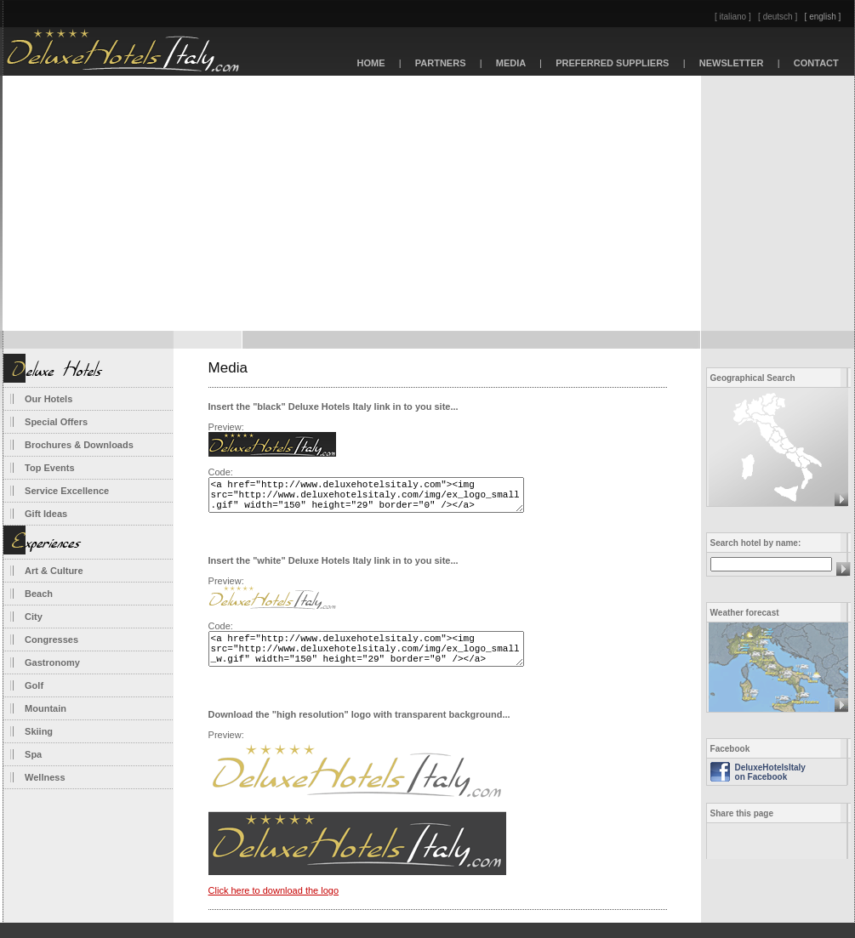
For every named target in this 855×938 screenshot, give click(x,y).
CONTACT (816, 63)
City (34, 616)
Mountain (45, 708)
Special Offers (56, 422)
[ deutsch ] (777, 16)
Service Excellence (67, 491)
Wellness (45, 777)
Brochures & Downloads (79, 445)
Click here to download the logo (273, 906)
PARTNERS (440, 63)
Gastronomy (52, 662)
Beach (39, 593)
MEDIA (511, 63)
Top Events (49, 468)
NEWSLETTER (731, 63)
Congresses (51, 639)
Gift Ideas (46, 514)
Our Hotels (48, 399)
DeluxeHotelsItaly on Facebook (770, 772)
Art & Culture (54, 571)
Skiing (39, 731)
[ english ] (823, 16)
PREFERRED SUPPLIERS (612, 63)
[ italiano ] (733, 16)
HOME (370, 63)
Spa (33, 754)
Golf (34, 685)
